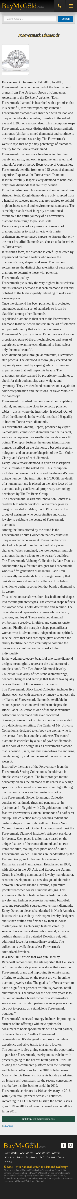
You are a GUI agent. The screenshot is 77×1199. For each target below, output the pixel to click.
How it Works (10, 1153)
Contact (51, 1157)
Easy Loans (31, 1157)
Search (65, 18)
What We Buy (43, 1153)
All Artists (7, 1125)
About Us (9, 1157)
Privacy (8, 1161)
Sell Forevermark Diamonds (38, 1119)
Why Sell (56, 1153)
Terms (61, 1157)
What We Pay (26, 1153)
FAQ (42, 1157)
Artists (20, 1157)
